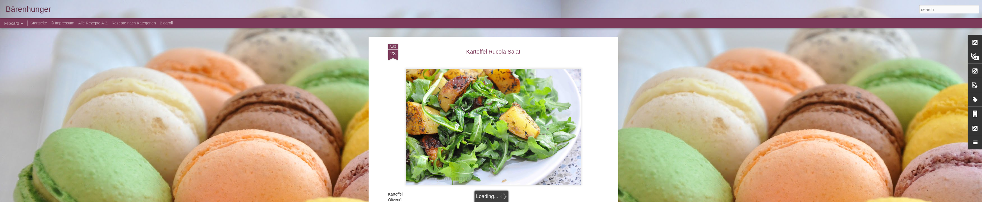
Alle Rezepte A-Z (93, 23)
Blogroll (166, 23)
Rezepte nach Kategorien (134, 23)
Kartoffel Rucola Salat (493, 52)
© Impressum (62, 23)
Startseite (39, 23)
